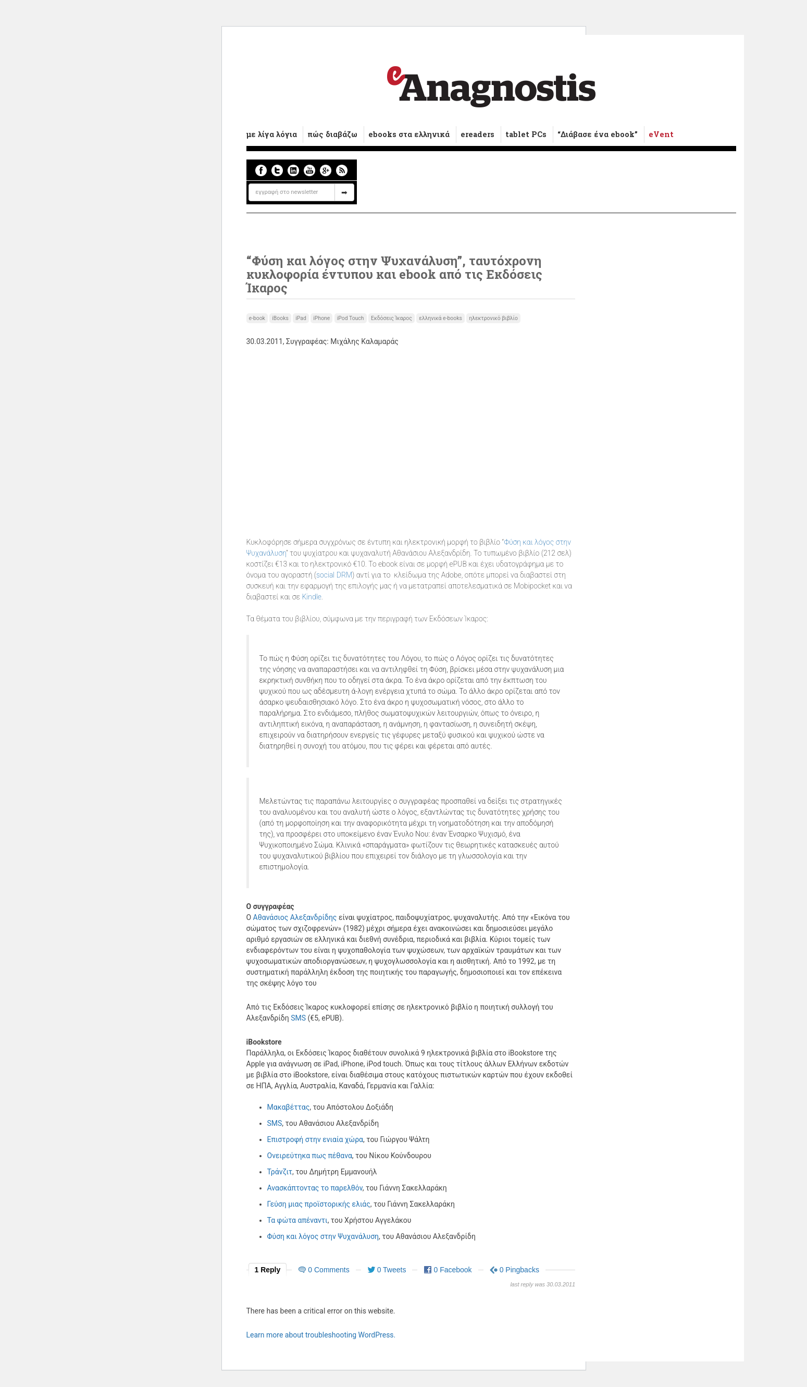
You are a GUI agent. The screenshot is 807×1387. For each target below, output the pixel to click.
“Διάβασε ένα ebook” (597, 134)
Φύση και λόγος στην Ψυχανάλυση (323, 1236)
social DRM (334, 575)
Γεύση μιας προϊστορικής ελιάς (318, 1204)
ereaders (477, 134)
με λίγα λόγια (271, 134)
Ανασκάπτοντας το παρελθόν (315, 1188)
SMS (298, 1018)
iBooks (280, 318)
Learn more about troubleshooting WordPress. (321, 1335)
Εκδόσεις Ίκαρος (391, 318)
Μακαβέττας (288, 1107)
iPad (300, 318)
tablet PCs (526, 134)
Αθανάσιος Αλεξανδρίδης (295, 917)
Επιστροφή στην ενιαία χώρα (315, 1139)
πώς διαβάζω (332, 134)
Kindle (311, 597)
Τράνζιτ (279, 1172)
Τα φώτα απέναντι (297, 1220)
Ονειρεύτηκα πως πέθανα (309, 1155)
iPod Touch (350, 318)
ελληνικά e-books (440, 318)
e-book (257, 318)
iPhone (321, 318)
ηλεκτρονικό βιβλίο (493, 318)
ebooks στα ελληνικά (409, 134)
